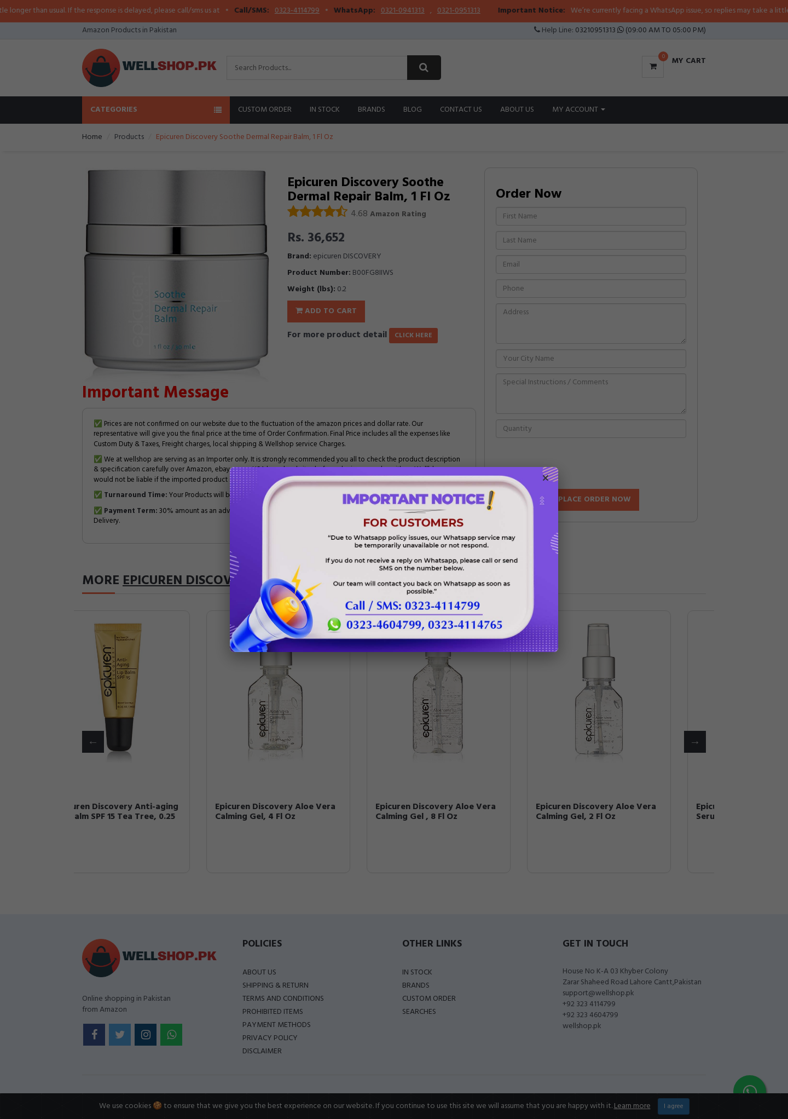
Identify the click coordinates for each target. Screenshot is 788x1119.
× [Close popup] (545, 479)
